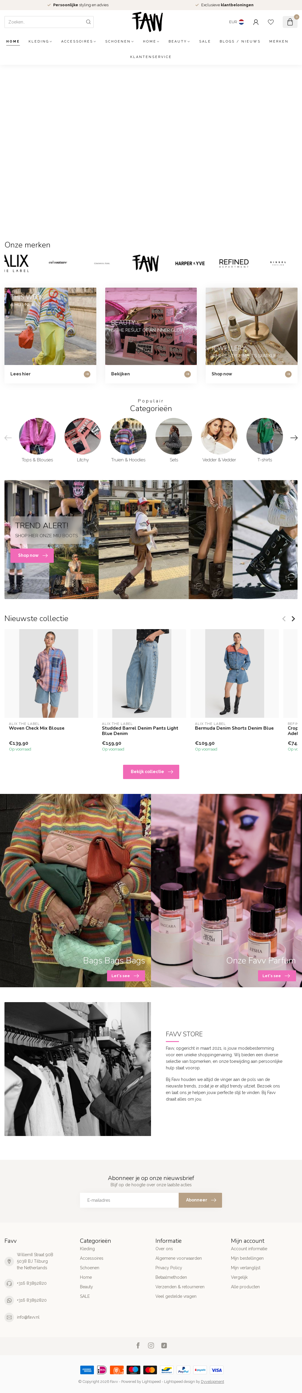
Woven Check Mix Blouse (37, 728)
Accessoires (77, 41)
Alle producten (245, 1286)
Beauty (178, 41)
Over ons (164, 1248)
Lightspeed (151, 1381)
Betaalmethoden (171, 1277)
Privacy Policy (168, 1267)
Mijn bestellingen (247, 1258)
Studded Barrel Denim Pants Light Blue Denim (140, 731)
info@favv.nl (28, 1317)
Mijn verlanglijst (245, 1267)
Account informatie (249, 1248)
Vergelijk (239, 1277)
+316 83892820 (32, 1283)
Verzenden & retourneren (180, 1286)
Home (13, 41)
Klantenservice (151, 57)
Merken (279, 41)
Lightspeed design (179, 1381)
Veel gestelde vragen (175, 1296)
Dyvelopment (212, 1381)
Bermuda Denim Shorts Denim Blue (234, 728)
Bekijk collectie (152, 771)
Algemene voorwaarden (178, 1258)
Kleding (39, 41)
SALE (205, 41)
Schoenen (118, 41)
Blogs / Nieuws (240, 41)
